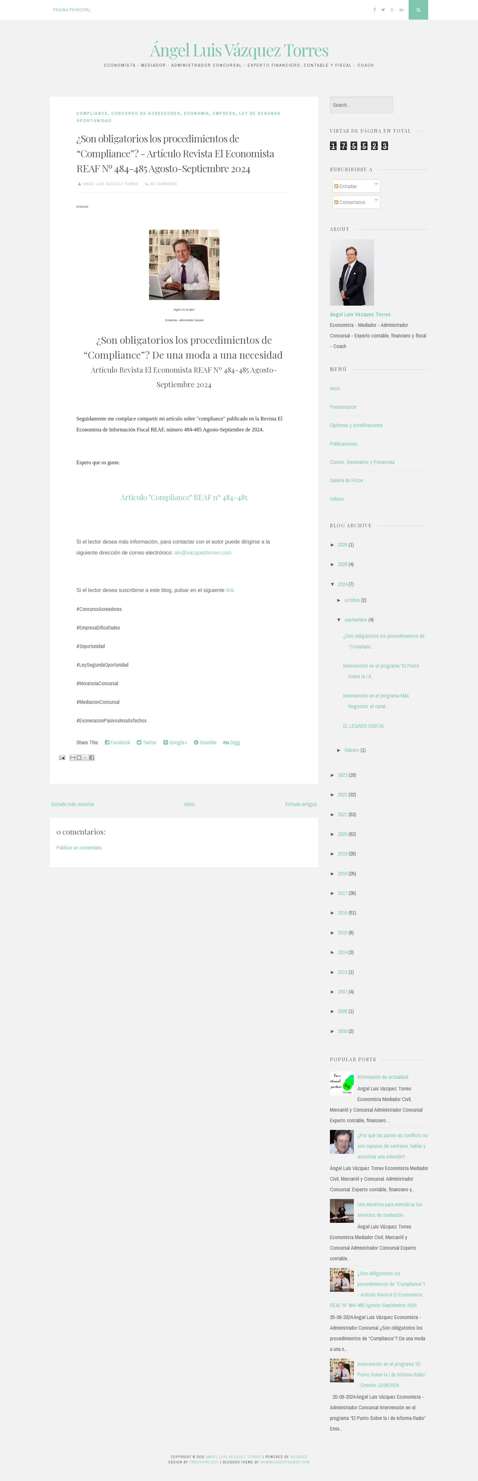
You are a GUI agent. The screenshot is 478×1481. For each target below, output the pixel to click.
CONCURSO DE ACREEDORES (146, 113)
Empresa (224, 113)
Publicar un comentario (79, 847)
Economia (196, 113)
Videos (337, 498)
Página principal (72, 10)
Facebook (117, 742)
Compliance (92, 113)
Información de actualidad (383, 1076)
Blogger (298, 1456)
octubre (352, 600)
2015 (342, 932)
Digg (231, 742)
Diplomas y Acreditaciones (356, 425)
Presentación (343, 406)
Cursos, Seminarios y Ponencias (362, 462)
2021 (342, 814)
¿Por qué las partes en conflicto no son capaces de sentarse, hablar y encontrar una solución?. (393, 1146)
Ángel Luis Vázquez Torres (239, 49)
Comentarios (349, 202)
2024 (342, 584)
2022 (342, 794)
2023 (342, 774)
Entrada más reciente (72, 804)
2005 (342, 1011)
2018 (342, 873)
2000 (342, 1031)
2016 (342, 912)
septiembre (356, 619)
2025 (342, 564)
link (230, 590)
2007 (342, 991)
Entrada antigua (301, 804)
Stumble (205, 742)
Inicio (190, 804)
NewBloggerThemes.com (285, 1462)
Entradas (345, 186)
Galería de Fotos (346, 480)
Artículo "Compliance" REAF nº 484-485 (184, 497)
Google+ (175, 742)
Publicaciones (344, 443)
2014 (342, 952)
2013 (342, 972)
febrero (352, 750)
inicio (335, 388)
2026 (342, 544)
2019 (342, 853)
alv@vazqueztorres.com (202, 552)
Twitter (147, 742)
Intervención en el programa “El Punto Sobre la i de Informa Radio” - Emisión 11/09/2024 (392, 1374)
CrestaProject (204, 1462)
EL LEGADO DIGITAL (364, 725)
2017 (342, 893)
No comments (163, 184)
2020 (342, 834)
